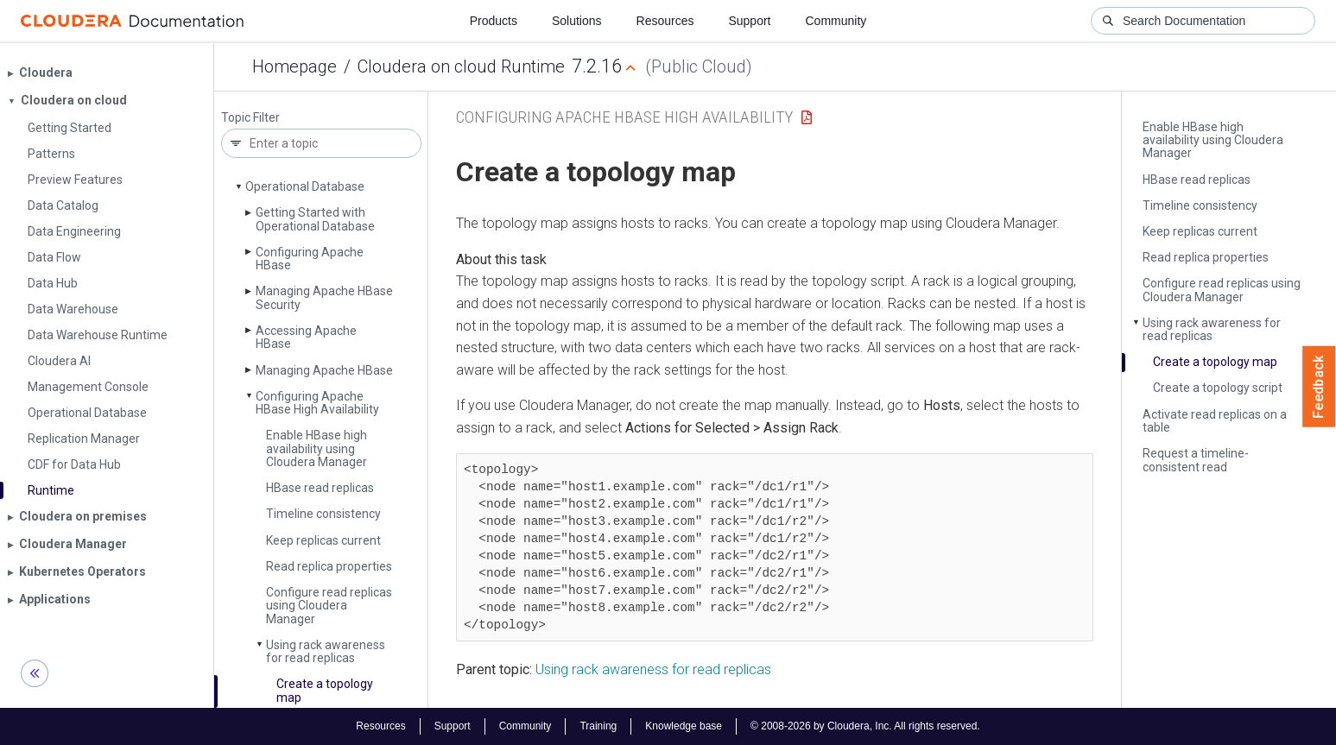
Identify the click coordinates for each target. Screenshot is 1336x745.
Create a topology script (1217, 388)
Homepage (294, 66)
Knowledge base (683, 726)
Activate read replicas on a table (1215, 420)
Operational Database (304, 186)
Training (598, 726)
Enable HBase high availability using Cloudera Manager (316, 448)
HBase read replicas (320, 488)
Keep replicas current (323, 540)
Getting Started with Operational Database (315, 218)
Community (836, 21)
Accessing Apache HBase (306, 337)
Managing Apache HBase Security (324, 297)
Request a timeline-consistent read (1196, 459)
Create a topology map (324, 690)
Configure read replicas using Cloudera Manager (329, 605)
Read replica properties (329, 566)
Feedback (1319, 387)
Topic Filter (250, 117)
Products (493, 21)
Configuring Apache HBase (310, 258)
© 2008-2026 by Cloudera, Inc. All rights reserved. (865, 726)
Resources (665, 21)
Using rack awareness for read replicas (325, 651)
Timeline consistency (323, 514)
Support (749, 21)
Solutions (577, 21)
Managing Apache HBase (324, 370)
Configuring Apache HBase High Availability (317, 402)
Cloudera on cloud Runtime (461, 66)
